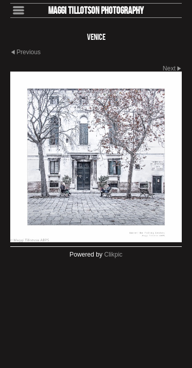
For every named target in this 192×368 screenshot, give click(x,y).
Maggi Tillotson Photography (96, 10)
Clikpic (113, 254)
